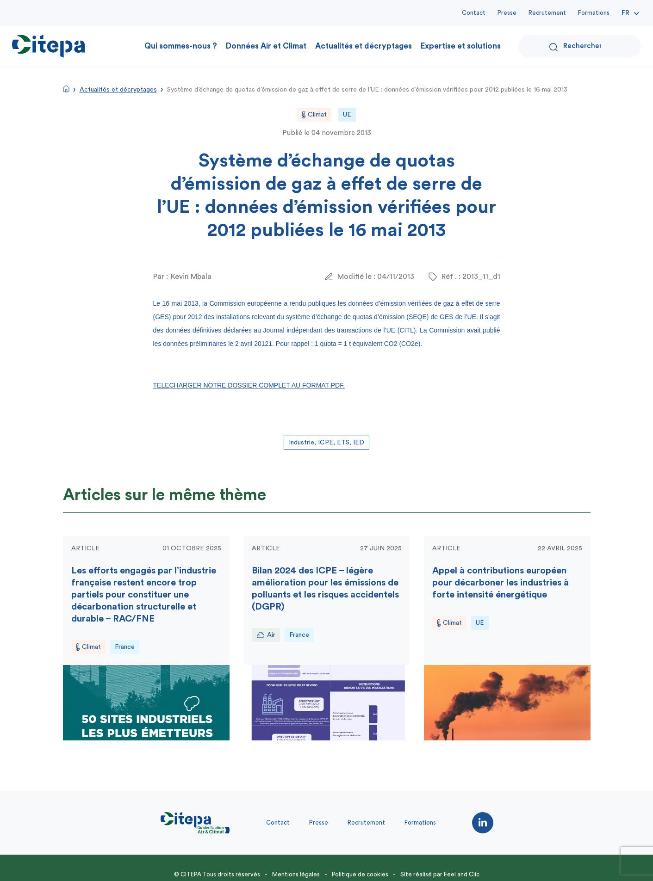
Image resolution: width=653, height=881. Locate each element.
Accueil (66, 88)
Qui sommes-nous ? (180, 46)
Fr (625, 13)
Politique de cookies (360, 874)
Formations (593, 13)
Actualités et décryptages (363, 46)
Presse (507, 13)
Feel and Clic (461, 874)
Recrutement (547, 13)
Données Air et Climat (266, 46)
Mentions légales (296, 874)
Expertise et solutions (461, 46)
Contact (473, 13)
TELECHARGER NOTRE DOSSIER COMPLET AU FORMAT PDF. (249, 385)
